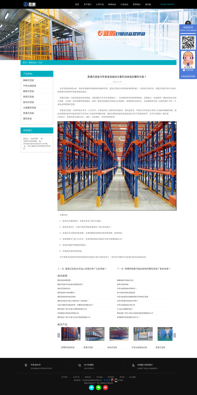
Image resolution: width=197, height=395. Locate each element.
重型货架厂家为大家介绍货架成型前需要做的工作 (135, 313)
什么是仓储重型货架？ (125, 309)
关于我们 (87, 4)
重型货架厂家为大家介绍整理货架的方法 (72, 309)
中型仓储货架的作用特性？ (127, 288)
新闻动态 (112, 4)
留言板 (148, 4)
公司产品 (100, 4)
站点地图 (132, 377)
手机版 (120, 380)
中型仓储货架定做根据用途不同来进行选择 (132, 297)
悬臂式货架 (28, 97)
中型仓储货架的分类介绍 (126, 305)
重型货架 (27, 118)
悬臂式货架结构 (122, 284)
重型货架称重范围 (64, 280)
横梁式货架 (28, 91)
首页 (77, 4)
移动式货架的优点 (64, 288)
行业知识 (124, 4)
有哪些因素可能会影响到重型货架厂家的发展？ (148, 269)
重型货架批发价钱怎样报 (66, 297)
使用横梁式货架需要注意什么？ (128, 317)
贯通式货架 (28, 113)
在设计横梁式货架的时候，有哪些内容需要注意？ (75, 305)
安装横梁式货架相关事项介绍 (68, 313)
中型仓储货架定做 (143, 347)
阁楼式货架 (28, 80)
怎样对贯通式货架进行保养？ (127, 301)
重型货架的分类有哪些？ (66, 293)
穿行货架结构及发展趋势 (126, 293)
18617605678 (167, 4)
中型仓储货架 (29, 86)
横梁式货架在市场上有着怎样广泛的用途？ (86, 269)
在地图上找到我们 (145, 365)
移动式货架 (28, 102)
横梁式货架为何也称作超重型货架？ (70, 284)
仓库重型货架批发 (71, 347)
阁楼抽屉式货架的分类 (125, 280)
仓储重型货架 (29, 107)
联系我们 (137, 4)
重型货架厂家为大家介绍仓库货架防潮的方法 (73, 317)
